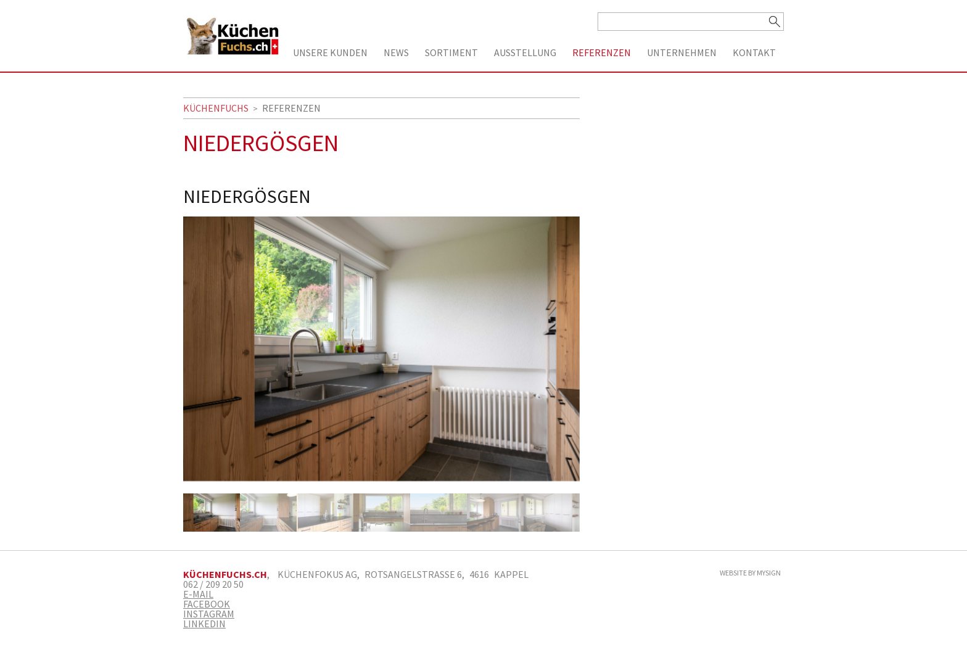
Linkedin (204, 623)
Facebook (206, 604)
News (396, 52)
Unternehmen (682, 52)
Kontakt (754, 52)
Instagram (208, 614)
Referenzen (601, 52)
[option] (381, 354)
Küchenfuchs (216, 108)
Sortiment (451, 52)
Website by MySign (750, 573)
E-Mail (198, 594)
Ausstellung (525, 52)
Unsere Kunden (330, 52)
